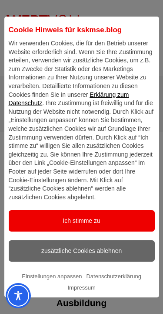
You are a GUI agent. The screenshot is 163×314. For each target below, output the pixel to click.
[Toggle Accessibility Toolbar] (11, 295)
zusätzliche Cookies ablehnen (81, 264)
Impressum (81, 301)
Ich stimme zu (81, 234)
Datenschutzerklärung (113, 290)
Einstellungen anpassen (52, 290)
